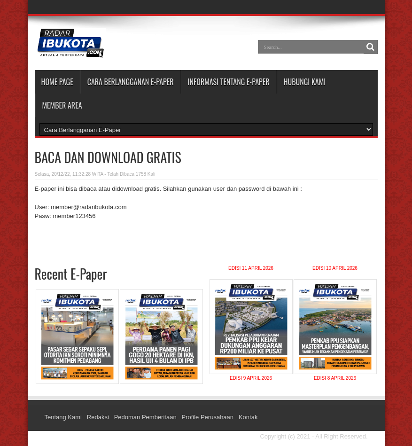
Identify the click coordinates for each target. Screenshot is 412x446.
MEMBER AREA (62, 105)
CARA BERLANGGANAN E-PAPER (130, 81)
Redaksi (98, 417)
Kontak (248, 417)
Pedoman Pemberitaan (145, 417)
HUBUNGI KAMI (305, 81)
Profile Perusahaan (207, 417)
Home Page (57, 81)
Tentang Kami (63, 417)
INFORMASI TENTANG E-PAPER (229, 81)
